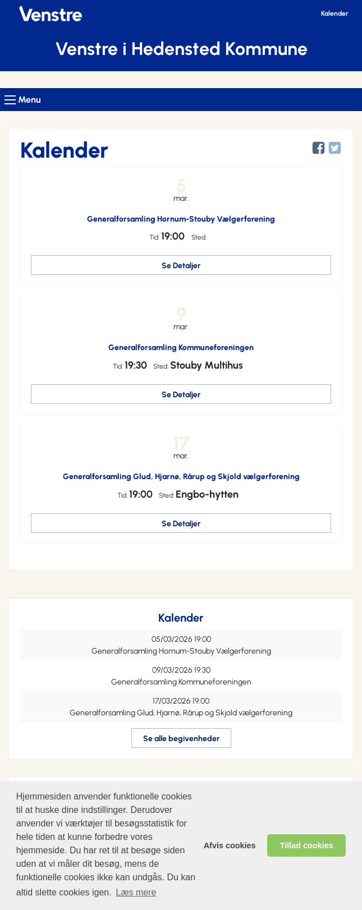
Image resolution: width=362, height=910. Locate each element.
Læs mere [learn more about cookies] (136, 892)
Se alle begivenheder (181, 738)
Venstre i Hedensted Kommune (181, 48)
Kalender (335, 13)
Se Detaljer (181, 265)
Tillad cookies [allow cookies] (306, 845)
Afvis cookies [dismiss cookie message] (230, 845)
